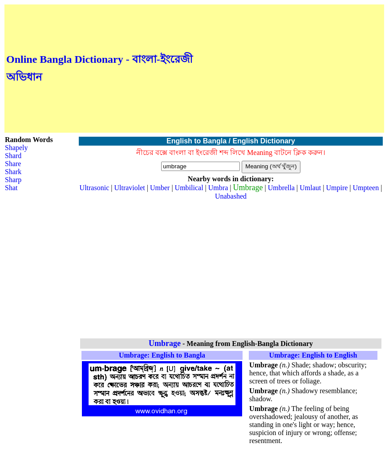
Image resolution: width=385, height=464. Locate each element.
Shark (13, 171)
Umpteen (366, 187)
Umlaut (310, 187)
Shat (11, 187)
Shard (13, 155)
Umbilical (189, 187)
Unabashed (231, 196)
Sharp (13, 179)
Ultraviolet (129, 187)
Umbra (218, 187)
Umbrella (281, 187)
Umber (160, 187)
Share (13, 163)
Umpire (337, 187)
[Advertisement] (288, 68)
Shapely (16, 147)
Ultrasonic (94, 187)
